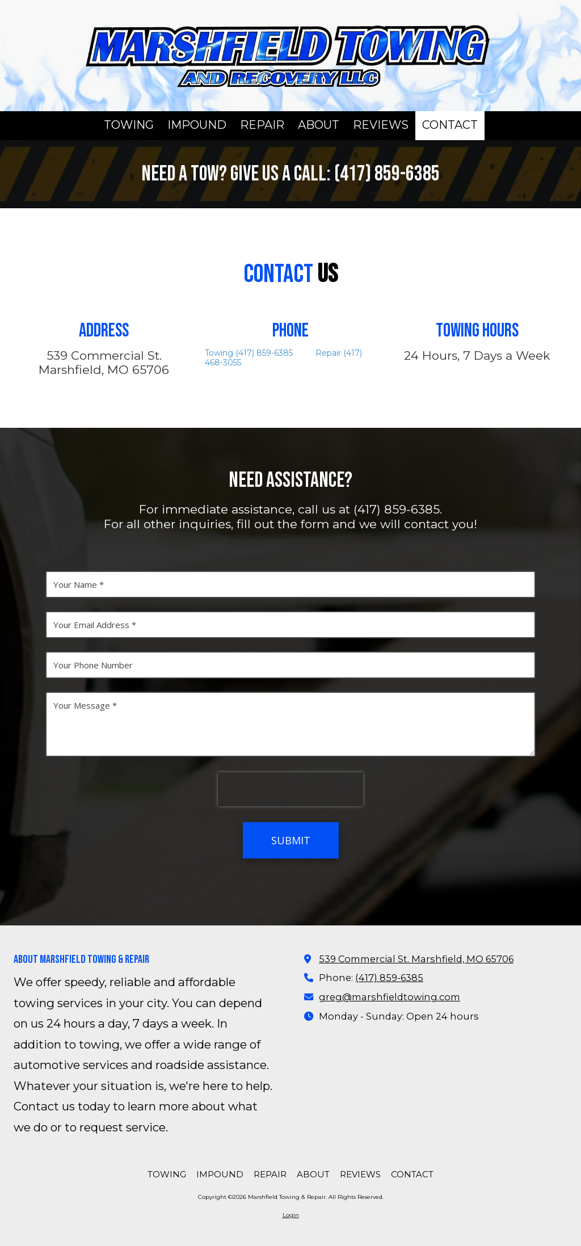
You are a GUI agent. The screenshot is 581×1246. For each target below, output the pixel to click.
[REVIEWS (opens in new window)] (380, 125)
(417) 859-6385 (389, 977)
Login (291, 1215)
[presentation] (290, 789)
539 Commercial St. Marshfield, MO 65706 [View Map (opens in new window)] (416, 959)
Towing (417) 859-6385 (252, 353)
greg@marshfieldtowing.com (389, 997)
